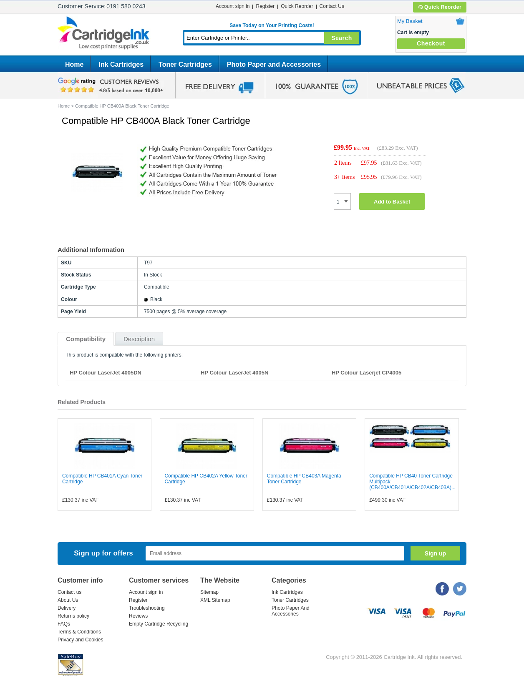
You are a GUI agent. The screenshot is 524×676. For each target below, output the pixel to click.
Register (265, 6)
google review (112, 85)
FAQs (64, 624)
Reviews (138, 616)
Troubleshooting (147, 608)
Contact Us (332, 6)
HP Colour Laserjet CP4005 (366, 372)
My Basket (410, 21)
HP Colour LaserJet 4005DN (105, 372)
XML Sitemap (215, 600)
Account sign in (232, 6)
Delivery (67, 608)
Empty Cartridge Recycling (158, 624)
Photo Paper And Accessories (291, 611)
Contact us (69, 592)
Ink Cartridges (121, 64)
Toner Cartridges (185, 64)
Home (74, 64)
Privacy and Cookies (80, 640)
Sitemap (209, 592)
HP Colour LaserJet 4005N (234, 372)
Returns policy (73, 616)
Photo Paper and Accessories (274, 64)
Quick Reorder (439, 7)
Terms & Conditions (79, 632)
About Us (68, 600)
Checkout (431, 43)
